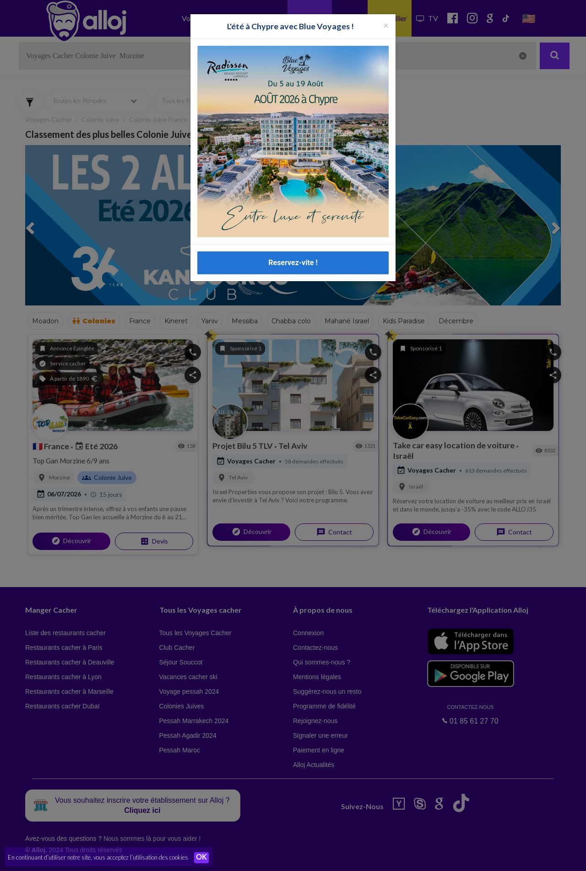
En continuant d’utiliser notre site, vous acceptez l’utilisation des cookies (98, 857)
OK (201, 857)
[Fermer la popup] (386, 25)
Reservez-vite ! (293, 262)
